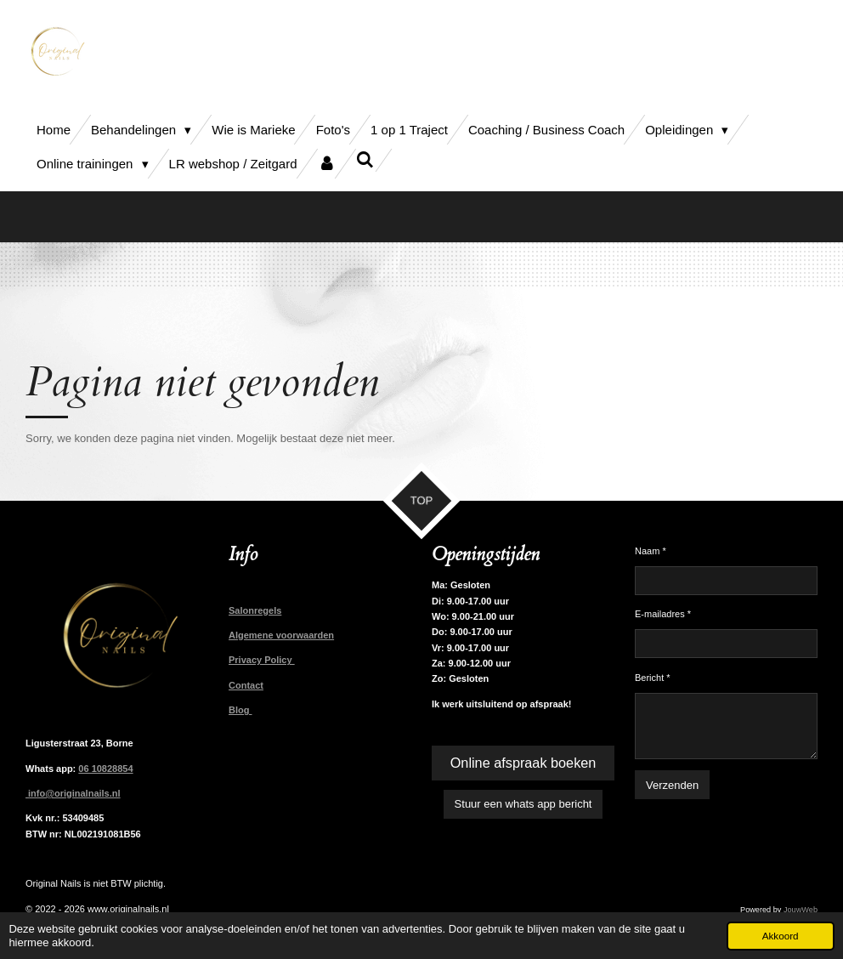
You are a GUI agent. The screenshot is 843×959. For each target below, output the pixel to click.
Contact (246, 685)
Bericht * (652, 677)
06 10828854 (105, 768)
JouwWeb (801, 909)
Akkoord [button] (780, 935)
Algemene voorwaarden (281, 635)
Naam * (650, 551)
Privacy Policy (262, 660)
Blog (240, 710)
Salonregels (255, 610)
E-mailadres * (663, 615)
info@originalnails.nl (73, 793)
